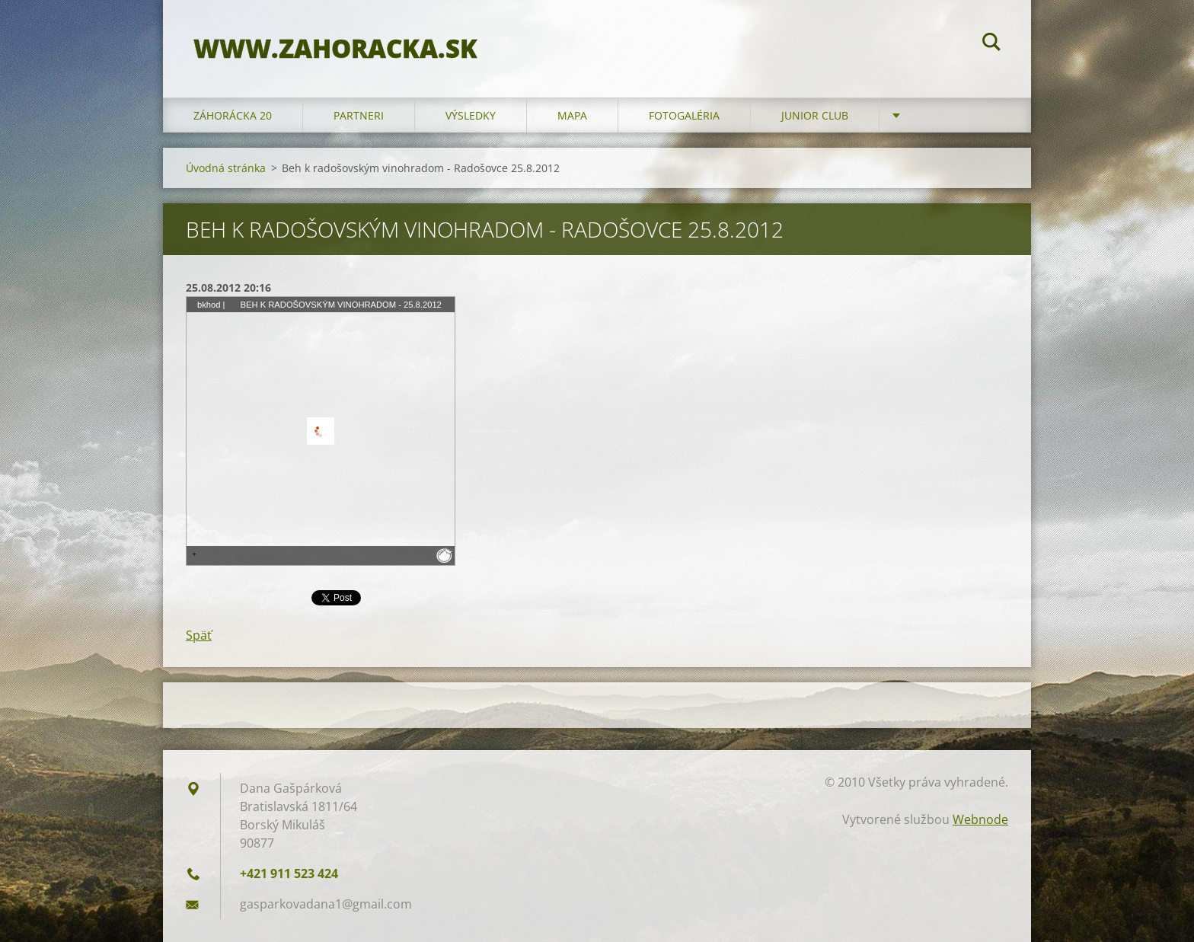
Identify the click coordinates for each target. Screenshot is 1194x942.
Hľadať (991, 44)
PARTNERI (359, 115)
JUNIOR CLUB (814, 115)
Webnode (980, 819)
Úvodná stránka (226, 168)
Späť (199, 635)
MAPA (572, 115)
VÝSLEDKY (470, 115)
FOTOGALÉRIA (684, 115)
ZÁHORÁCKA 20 (232, 115)
